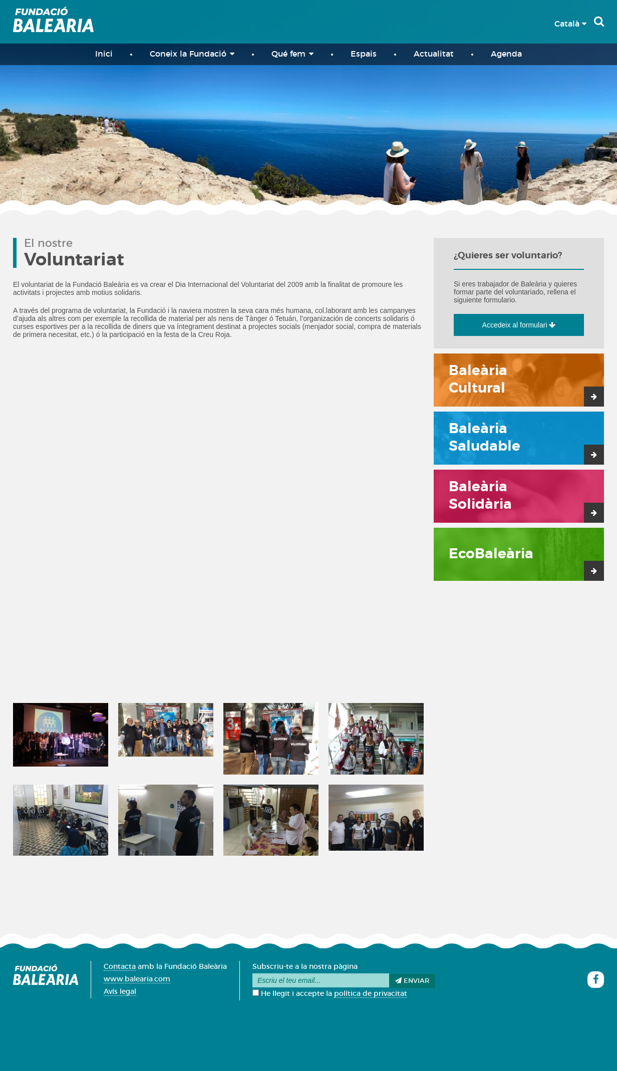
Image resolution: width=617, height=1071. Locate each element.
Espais (364, 54)
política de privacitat (370, 993)
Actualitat (434, 54)
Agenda (506, 54)
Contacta (120, 966)
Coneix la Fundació (192, 54)
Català (570, 24)
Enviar (412, 980)
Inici (104, 54)
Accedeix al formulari (519, 325)
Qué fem (292, 54)
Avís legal (120, 991)
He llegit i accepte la (329, 993)
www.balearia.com (137, 979)
